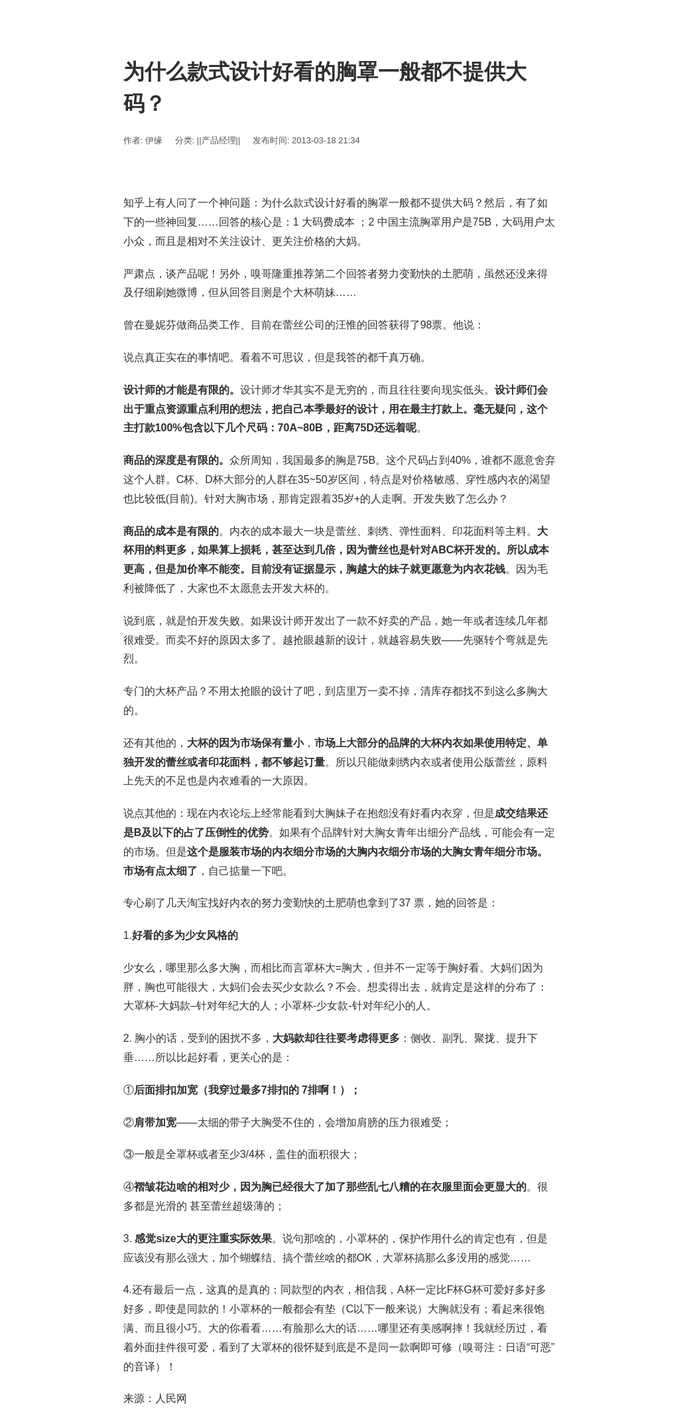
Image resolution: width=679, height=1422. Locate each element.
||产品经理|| (219, 140)
